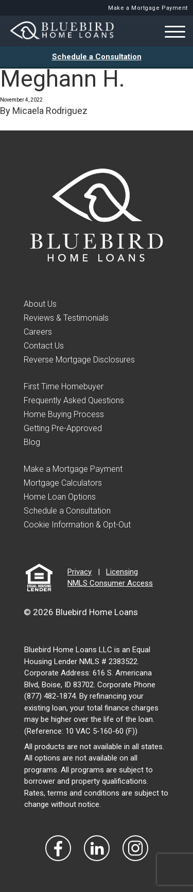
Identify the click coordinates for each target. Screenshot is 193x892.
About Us (40, 304)
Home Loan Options (60, 497)
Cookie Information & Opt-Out (77, 525)
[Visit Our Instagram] (135, 848)
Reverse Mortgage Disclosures (79, 360)
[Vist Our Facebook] (58, 848)
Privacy (79, 571)
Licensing (122, 571)
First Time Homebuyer (63, 386)
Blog (32, 442)
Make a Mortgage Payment (148, 8)
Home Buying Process (64, 414)
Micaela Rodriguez (49, 110)
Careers (38, 332)
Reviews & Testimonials (66, 318)
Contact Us (44, 346)
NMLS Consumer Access (110, 583)
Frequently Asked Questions (74, 400)
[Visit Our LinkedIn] (97, 848)
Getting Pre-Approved (63, 428)
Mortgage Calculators (63, 483)
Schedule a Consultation (97, 56)
